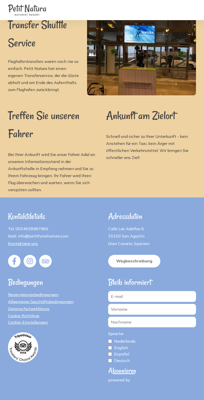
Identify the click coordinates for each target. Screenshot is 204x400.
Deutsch (122, 360)
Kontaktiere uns (23, 243)
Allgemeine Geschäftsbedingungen (41, 301)
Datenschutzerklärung (28, 308)
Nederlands (124, 341)
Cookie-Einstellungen (28, 322)
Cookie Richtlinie (23, 315)
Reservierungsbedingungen (33, 294)
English (121, 347)
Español (121, 353)
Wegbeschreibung (134, 260)
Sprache (115, 333)
